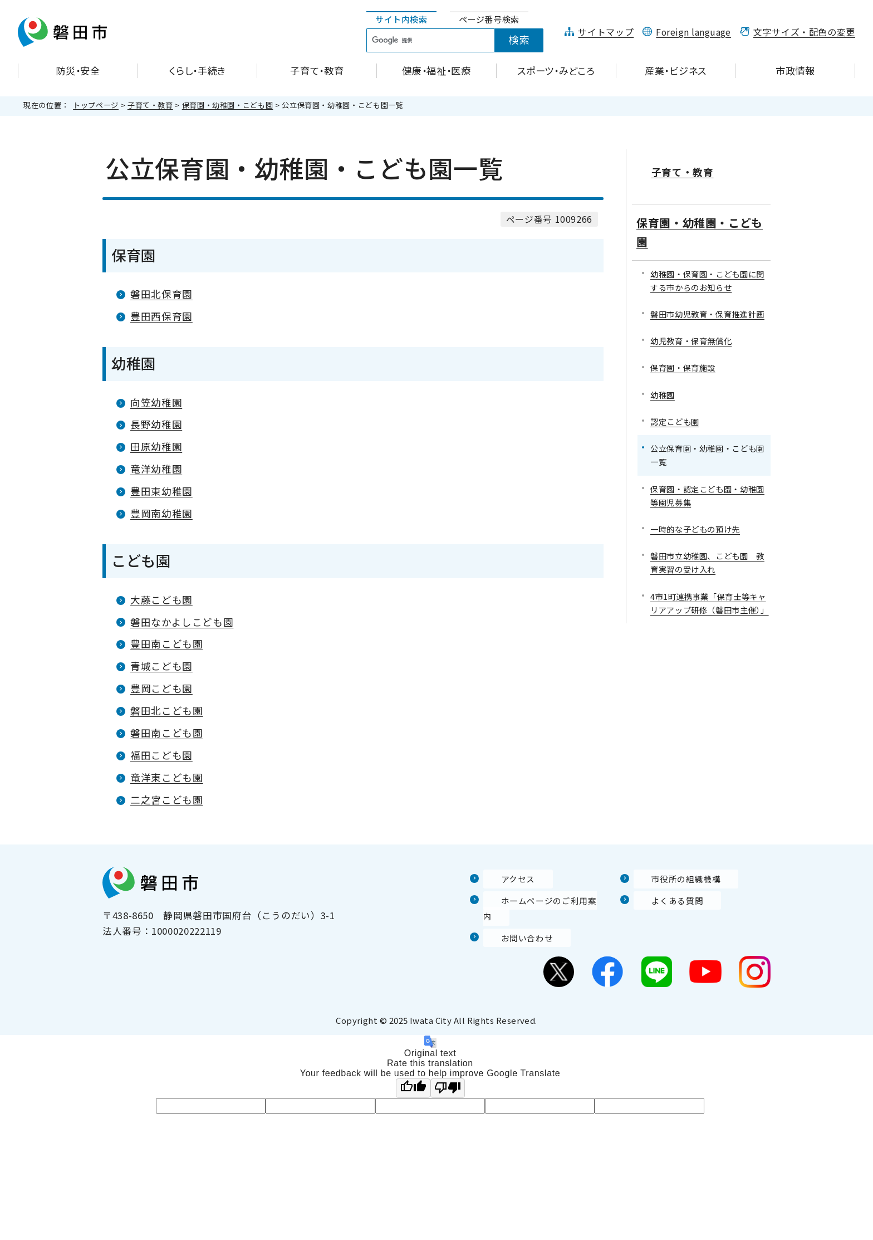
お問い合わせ (512, 922)
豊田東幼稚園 (161, 491)
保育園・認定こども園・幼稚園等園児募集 (707, 479)
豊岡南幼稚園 (161, 513)
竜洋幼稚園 (156, 469)
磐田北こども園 (166, 710)
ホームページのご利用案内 (542, 900)
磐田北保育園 (161, 294)
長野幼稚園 (156, 424)
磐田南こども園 (166, 733)
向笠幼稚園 (156, 402)
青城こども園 (161, 666)
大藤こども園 (161, 600)
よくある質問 (663, 900)
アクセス (502, 879)
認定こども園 (674, 406)
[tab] (401, 19)
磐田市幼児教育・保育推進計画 (707, 298)
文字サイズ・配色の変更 (804, 32)
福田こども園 (161, 755)
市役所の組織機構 (673, 879)
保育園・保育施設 (682, 352)
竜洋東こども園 (166, 777)
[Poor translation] (447, 1072)
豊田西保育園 (161, 316)
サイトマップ (606, 32)
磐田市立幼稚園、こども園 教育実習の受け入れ (707, 547)
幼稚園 (662, 379)
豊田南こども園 (166, 644)
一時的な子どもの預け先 (695, 513)
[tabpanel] (461, 40)
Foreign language (693, 32)
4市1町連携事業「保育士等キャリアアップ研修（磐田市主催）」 (709, 587)
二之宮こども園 (166, 800)
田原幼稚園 (156, 446)
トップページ (96, 105)
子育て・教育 (150, 105)
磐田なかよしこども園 (181, 622)
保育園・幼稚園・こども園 (227, 105)
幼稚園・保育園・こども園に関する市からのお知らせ (707, 264)
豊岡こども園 (161, 688)
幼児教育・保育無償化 (691, 325)
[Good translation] (413, 1072)
